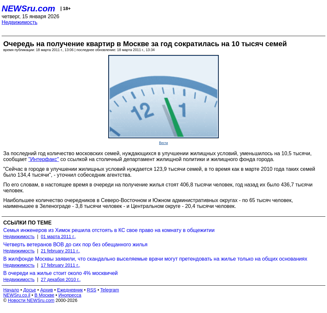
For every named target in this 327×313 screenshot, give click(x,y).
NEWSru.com (28, 8)
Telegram (109, 290)
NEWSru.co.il (16, 295)
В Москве (44, 295)
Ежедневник (70, 290)
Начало (11, 290)
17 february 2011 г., (60, 265)
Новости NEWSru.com (31, 300)
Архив (46, 290)
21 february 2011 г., (60, 250)
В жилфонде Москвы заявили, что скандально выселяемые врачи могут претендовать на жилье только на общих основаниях (155, 259)
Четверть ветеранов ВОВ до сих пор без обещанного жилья (75, 244)
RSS (91, 290)
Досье (29, 290)
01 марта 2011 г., (58, 236)
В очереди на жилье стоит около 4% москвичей (60, 273)
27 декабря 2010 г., (61, 279)
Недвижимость (19, 22)
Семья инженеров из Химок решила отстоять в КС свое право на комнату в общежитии (109, 230)
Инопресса (70, 295)
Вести (163, 143)
